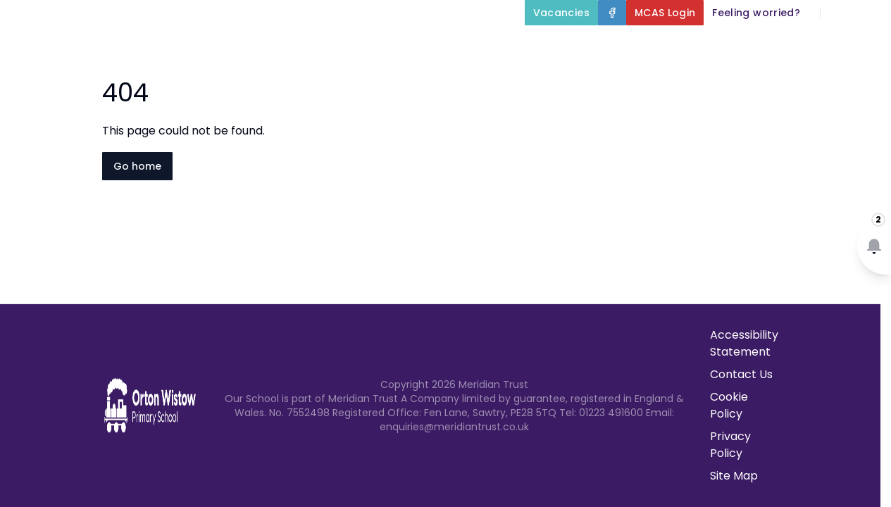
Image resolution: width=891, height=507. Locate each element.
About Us (419, 45)
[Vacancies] (561, 12)
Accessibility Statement (744, 343)
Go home (137, 166)
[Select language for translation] (868, 12)
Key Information (537, 45)
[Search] (839, 13)
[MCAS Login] (665, 12)
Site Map (734, 476)
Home (338, 45)
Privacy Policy (730, 444)
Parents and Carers (816, 45)
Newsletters (759, 79)
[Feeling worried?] (756, 12)
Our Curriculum (672, 45)
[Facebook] (612, 12)
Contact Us (849, 79)
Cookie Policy (729, 405)
